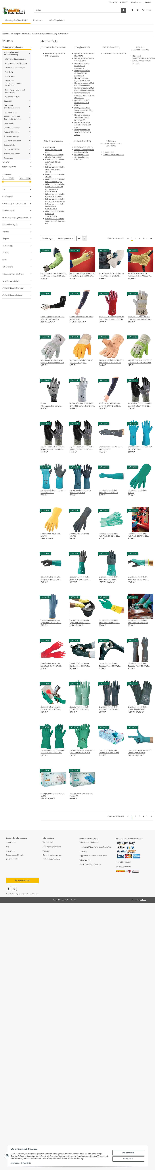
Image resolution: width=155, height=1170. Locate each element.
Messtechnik (9, 123)
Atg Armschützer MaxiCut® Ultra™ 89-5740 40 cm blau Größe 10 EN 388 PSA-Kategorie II (111, 404)
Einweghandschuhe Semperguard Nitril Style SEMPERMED (84, 110)
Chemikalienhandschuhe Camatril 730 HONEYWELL (51, 708)
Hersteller (6, 162)
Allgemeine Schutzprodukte (15, 59)
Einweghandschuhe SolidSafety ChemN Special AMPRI (82, 117)
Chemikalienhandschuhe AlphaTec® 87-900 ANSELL (109, 621)
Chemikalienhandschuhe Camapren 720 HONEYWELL (110, 664)
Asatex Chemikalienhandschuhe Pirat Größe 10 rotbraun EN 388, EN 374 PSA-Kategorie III (111, 318)
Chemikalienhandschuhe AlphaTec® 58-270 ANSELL (138, 534)
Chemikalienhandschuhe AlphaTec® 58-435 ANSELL (80, 578)
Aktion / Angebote (9, 167)
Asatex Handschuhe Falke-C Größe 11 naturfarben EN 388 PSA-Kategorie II (52, 361)
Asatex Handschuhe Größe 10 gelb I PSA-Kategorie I (81, 361)
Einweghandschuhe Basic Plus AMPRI (52, 794)
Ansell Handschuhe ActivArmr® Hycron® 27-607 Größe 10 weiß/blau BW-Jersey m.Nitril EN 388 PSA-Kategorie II (111, 274)
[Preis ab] (5, 178)
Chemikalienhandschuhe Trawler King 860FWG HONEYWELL (137, 708)
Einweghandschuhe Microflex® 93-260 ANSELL (82, 102)
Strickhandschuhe (81, 154)
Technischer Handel (11, 149)
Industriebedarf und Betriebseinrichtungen (12, 117)
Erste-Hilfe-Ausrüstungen (15, 67)
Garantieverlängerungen (52, 855)
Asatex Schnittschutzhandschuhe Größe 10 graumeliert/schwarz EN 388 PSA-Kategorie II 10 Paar (53, 404)
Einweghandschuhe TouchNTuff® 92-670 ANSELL (82, 132)
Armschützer (108, 152)
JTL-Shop (143, 900)
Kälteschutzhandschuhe (53, 141)
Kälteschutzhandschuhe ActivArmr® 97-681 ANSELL (54, 169)
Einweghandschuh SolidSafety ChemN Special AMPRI (139, 751)
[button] (132, 10)
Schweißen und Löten (12, 141)
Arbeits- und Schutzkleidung (16, 63)
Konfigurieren (128, 1159)
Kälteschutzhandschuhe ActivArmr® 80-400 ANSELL (54, 162)
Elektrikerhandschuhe (111, 47)
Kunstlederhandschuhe (83, 147)
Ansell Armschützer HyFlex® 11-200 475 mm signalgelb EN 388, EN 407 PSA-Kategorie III (53, 274)
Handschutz (9, 76)
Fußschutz (9, 72)
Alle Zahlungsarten (123, 862)
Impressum (15, 1163)
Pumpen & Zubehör (11, 132)
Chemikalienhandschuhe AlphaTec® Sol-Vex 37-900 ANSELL (51, 664)
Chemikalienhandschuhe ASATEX (137, 491)
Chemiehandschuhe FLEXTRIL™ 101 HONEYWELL (140, 448)
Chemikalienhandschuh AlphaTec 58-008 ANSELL (108, 491)
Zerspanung (8, 158)
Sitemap (46, 851)
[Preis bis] (22, 178)
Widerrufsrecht (12, 859)
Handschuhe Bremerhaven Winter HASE (53, 149)
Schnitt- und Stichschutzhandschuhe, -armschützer (111, 143)
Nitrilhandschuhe (81, 152)
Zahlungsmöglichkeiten (52, 847)
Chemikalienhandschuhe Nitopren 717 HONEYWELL (109, 708)
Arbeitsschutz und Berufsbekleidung (11, 53)
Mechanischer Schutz (82, 141)
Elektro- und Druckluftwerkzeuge (11, 106)
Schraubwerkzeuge (11, 136)
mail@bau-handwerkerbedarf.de (98, 847)
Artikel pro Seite (64, 238)
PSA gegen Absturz (12, 97)
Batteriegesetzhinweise (15, 855)
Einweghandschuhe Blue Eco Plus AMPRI (81, 794)
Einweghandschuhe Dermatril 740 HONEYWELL (82, 65)
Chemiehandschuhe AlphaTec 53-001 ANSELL (110, 448)
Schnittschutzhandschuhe (113, 154)
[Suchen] (77, 10)
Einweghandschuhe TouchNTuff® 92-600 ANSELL (82, 124)
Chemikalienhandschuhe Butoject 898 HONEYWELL (80, 664)
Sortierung (46, 238)
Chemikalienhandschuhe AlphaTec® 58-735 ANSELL (138, 578)
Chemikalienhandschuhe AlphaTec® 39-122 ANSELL (109, 534)
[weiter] (151, 239)
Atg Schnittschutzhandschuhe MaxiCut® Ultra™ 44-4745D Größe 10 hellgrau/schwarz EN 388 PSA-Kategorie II (140, 404)
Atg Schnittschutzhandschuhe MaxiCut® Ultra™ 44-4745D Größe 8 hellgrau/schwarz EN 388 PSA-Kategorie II (52, 448)
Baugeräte (8, 101)
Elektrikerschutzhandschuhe (114, 53)
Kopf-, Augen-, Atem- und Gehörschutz (15, 91)
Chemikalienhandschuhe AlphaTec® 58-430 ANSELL (51, 578)
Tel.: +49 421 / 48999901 (118, 2)
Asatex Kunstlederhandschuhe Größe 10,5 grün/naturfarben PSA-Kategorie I (140, 361)
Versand (35, 894)
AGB (7, 847)
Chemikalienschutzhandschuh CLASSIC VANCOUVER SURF (52, 751)
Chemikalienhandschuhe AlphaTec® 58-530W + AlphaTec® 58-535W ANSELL (110, 578)
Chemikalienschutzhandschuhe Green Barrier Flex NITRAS (82, 751)
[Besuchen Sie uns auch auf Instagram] (14, 889)
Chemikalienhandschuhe (55, 53)
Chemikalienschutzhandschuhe (53, 47)
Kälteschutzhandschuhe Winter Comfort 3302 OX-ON (55, 221)
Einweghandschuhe (82, 47)
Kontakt (148, 2)
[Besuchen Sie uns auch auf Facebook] (8, 889)
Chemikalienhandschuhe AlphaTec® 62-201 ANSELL (51, 621)
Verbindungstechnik (12, 154)
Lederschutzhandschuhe (84, 150)
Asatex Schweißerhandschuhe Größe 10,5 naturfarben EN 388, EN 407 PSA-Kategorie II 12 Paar (82, 404)
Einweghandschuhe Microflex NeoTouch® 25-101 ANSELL (84, 95)
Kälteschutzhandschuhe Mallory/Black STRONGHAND (54, 206)
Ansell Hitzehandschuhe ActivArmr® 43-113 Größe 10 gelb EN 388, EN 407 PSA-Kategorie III (139, 274)
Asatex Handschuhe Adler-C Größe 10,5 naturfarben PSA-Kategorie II (139, 318)
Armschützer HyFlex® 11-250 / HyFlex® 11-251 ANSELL (52, 318)
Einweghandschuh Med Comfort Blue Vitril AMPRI (109, 751)
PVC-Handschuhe (52, 56)
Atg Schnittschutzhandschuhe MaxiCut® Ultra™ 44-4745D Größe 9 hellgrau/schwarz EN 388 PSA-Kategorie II (81, 448)
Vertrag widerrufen (22, 880)
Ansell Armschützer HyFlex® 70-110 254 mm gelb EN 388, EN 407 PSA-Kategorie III (82, 274)
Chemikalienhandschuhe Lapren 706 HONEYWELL (79, 708)
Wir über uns (136, 2)
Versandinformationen (51, 859)
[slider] (2, 181)
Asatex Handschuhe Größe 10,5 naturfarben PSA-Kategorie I (111, 361)
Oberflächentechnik (11, 128)
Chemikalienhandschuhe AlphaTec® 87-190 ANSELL (80, 621)
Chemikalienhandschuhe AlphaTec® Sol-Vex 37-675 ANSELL (138, 621)
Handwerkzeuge (10, 112)
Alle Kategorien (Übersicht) (12, 47)
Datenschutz (26, 1163)
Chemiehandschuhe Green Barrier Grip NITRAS (80, 491)
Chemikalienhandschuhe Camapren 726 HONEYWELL (138, 664)
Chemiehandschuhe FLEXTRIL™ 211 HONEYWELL (53, 491)
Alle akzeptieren (128, 1153)
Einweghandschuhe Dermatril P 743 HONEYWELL (82, 73)
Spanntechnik (9, 145)
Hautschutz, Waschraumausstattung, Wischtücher (14, 83)
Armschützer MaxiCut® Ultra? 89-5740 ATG (81, 318)
